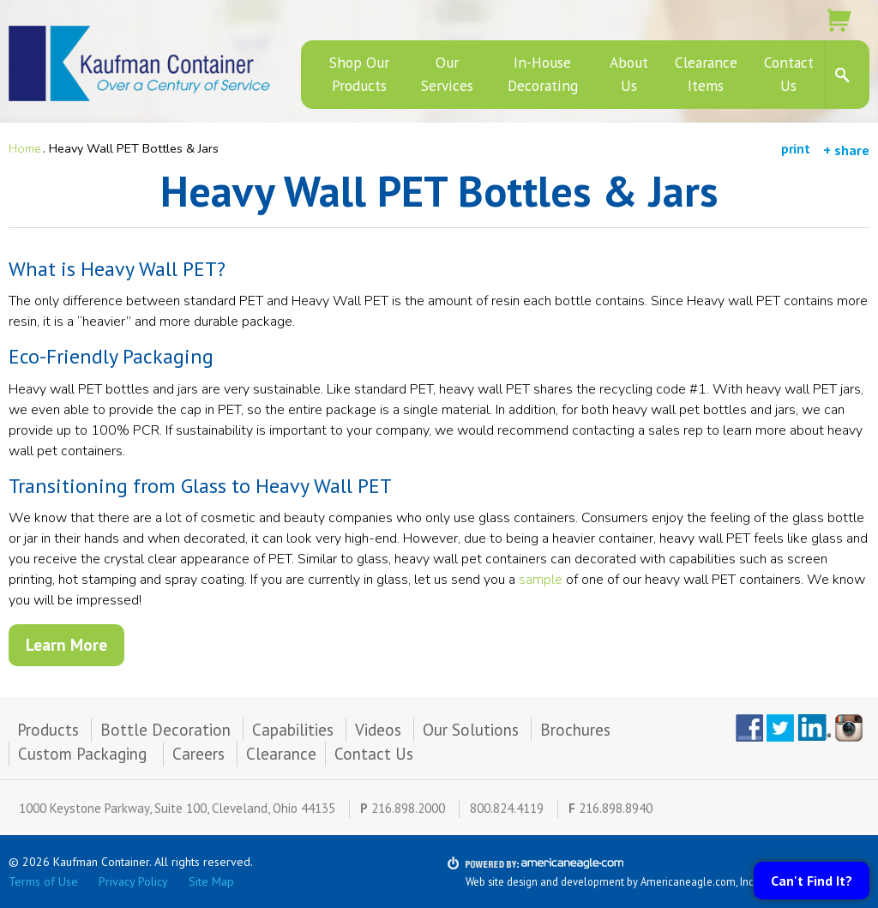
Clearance (281, 753)
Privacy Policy (133, 881)
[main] (439, 432)
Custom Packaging (84, 753)
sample (542, 579)
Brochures (575, 729)
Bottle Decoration (165, 729)
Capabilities (293, 729)
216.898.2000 (408, 808)
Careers (198, 753)
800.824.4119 (507, 808)
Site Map (211, 881)
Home (25, 148)
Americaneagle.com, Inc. (698, 881)
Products (48, 729)
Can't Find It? (811, 880)
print (795, 149)
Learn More (66, 644)
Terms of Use (43, 881)
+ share (846, 150)
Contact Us (373, 753)
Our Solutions (471, 729)
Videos (378, 729)
